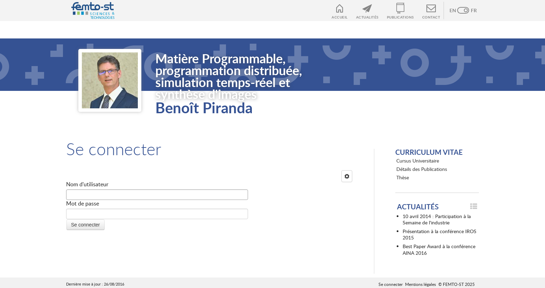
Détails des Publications (421, 169)
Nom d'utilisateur (87, 184)
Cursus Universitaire (417, 160)
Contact (431, 17)
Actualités (367, 17)
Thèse (402, 177)
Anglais (456, 10)
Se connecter (390, 284)
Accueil (340, 17)
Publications (400, 17)
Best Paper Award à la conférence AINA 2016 (439, 249)
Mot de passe (82, 203)
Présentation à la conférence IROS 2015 (439, 234)
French (470, 10)
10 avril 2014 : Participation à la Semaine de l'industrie (437, 219)
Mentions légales (420, 284)
